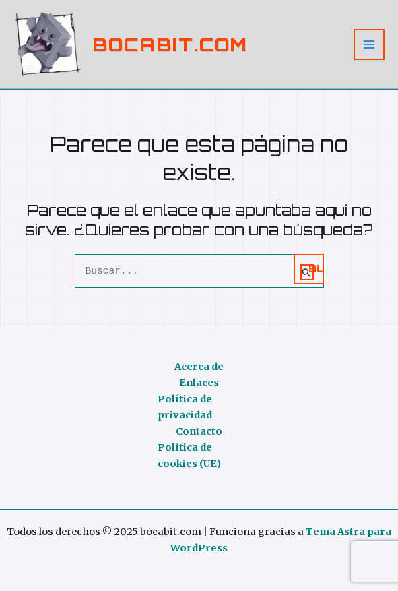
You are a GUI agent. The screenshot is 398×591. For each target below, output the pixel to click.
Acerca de (199, 367)
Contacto (199, 431)
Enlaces (199, 383)
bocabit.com (170, 44)
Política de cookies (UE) (189, 455)
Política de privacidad (185, 407)
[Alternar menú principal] (369, 44)
